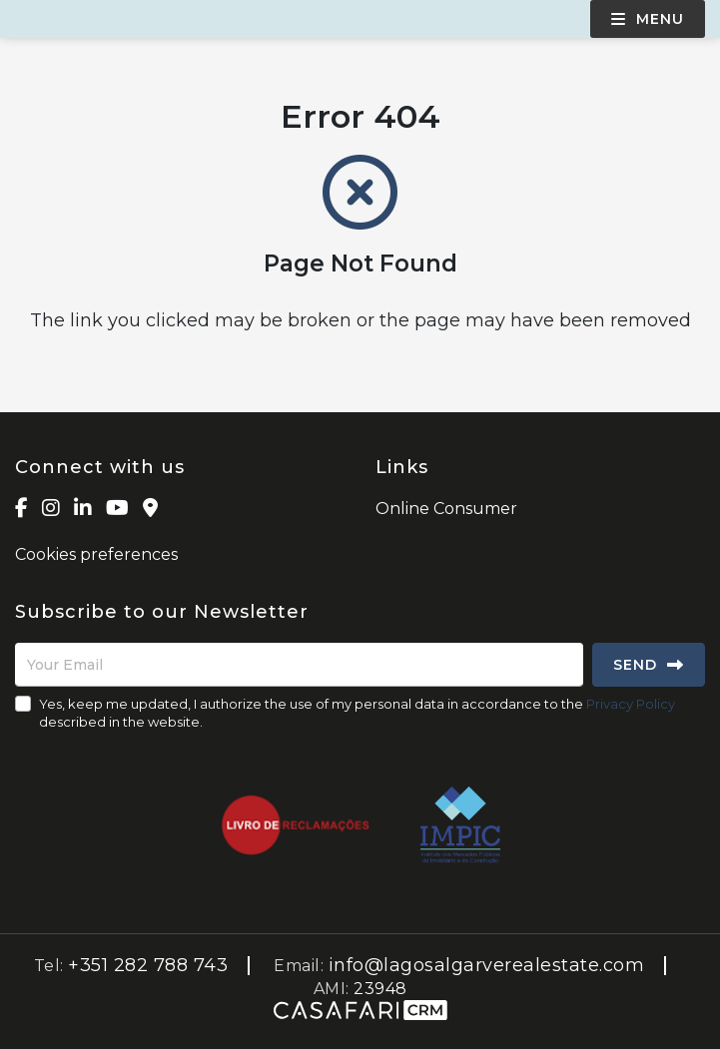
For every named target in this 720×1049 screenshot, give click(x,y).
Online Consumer (446, 508)
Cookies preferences (96, 554)
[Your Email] (299, 665)
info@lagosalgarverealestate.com (487, 965)
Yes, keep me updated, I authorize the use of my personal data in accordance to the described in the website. (357, 713)
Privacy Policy (630, 704)
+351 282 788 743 (148, 965)
